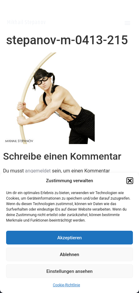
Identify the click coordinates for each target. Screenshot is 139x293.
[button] (130, 181)
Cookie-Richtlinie (66, 285)
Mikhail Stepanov (26, 22)
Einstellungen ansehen (69, 271)
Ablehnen (69, 254)
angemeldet (38, 171)
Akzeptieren (69, 238)
